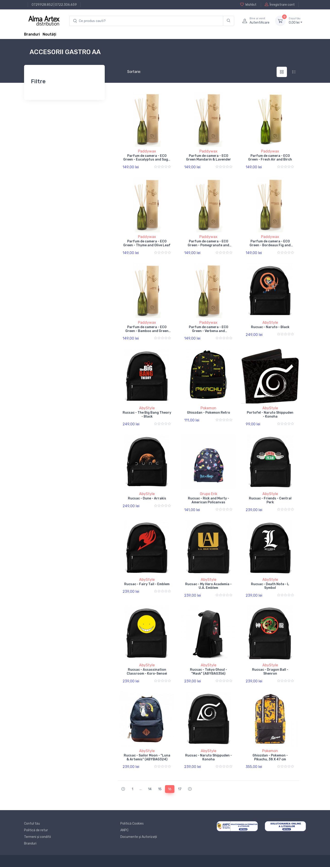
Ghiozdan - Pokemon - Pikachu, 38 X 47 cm (270, 757)
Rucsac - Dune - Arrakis (147, 498)
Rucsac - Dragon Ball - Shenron (270, 672)
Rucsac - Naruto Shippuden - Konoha (208, 757)
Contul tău (32, 823)
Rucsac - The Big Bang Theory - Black (147, 414)
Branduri (32, 34)
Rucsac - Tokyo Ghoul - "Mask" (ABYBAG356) (208, 672)
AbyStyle (270, 322)
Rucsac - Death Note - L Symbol (270, 586)
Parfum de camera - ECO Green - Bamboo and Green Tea (146, 331)
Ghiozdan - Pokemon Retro (208, 413)
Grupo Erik (208, 494)
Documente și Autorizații (138, 837)
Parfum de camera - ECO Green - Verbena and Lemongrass (208, 331)
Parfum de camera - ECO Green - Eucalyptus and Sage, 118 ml (147, 160)
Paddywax (147, 151)
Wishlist (248, 5)
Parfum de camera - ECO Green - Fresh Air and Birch (270, 158)
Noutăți (49, 34)
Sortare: (130, 71)
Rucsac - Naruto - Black (270, 327)
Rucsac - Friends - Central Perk (270, 500)
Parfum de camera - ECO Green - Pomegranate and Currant (208, 245)
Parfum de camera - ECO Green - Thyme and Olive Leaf (146, 243)
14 (149, 789)
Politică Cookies (132, 823)
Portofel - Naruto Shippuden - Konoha (270, 414)
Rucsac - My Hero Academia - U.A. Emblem (208, 586)
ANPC (124, 830)
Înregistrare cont (280, 5)
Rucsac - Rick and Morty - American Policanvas (208, 500)
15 (160, 789)
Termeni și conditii (37, 837)
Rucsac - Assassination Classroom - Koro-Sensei (147, 672)
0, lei (295, 21)
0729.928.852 (42, 5)
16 (169, 789)
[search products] (146, 21)
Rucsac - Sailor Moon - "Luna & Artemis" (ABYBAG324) (147, 757)
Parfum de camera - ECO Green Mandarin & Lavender (208, 158)
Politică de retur (36, 830)
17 (180, 789)
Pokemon (208, 408)
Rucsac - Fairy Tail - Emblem (147, 584)
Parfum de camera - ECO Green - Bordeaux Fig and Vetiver (270, 245)
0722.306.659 (66, 5)
